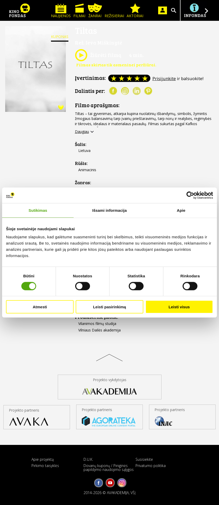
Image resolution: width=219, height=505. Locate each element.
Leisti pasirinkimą (109, 307)
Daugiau (82, 131)
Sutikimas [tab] (38, 210)
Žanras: (83, 183)
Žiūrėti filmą (98, 55)
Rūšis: (81, 163)
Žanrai (95, 10)
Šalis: (80, 144)
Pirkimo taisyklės (45, 465)
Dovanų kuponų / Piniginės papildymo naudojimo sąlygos (108, 467)
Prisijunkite (164, 78)
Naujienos (61, 10)
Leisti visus (179, 307)
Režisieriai (114, 10)
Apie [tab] (181, 210)
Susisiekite (144, 459)
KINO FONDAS (19, 10)
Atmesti (40, 307)
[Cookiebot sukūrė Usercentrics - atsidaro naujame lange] (190, 195)
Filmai (79, 10)
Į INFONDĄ (195, 10)
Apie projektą (42, 459)
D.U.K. (88, 459)
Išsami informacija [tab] (109, 210)
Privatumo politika (151, 465)
